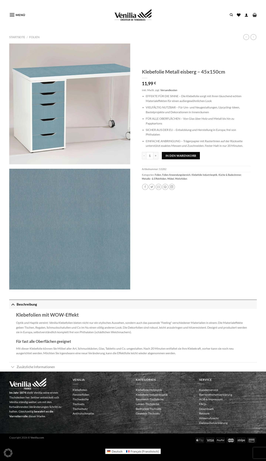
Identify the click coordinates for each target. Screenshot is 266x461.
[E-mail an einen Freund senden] (159, 187)
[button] (8, 453)
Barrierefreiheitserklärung (215, 394)
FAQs (202, 404)
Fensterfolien (81, 394)
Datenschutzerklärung (213, 422)
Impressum (215, 399)
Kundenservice (208, 389)
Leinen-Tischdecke (147, 404)
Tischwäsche (81, 399)
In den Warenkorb (181, 155)
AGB (202, 399)
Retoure (204, 413)
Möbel (170, 178)
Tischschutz (80, 408)
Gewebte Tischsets (148, 413)
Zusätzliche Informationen (32, 367)
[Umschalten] (12, 304)
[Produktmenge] (150, 155)
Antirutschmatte (83, 413)
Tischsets (78, 404)
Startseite (17, 37)
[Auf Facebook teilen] (145, 187)
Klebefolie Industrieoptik (204, 174)
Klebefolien (80, 389)
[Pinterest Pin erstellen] (165, 187)
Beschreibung (23, 304)
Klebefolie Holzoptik (149, 389)
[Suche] (231, 14)
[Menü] (17, 15)
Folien (34, 37)
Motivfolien (181, 178)
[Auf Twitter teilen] (152, 187)
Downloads (206, 408)
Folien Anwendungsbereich (176, 174)
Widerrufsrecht (209, 418)
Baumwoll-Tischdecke (149, 399)
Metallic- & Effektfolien (154, 178)
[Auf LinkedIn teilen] (172, 187)
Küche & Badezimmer (230, 174)
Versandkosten (168, 90)
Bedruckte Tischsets (148, 408)
